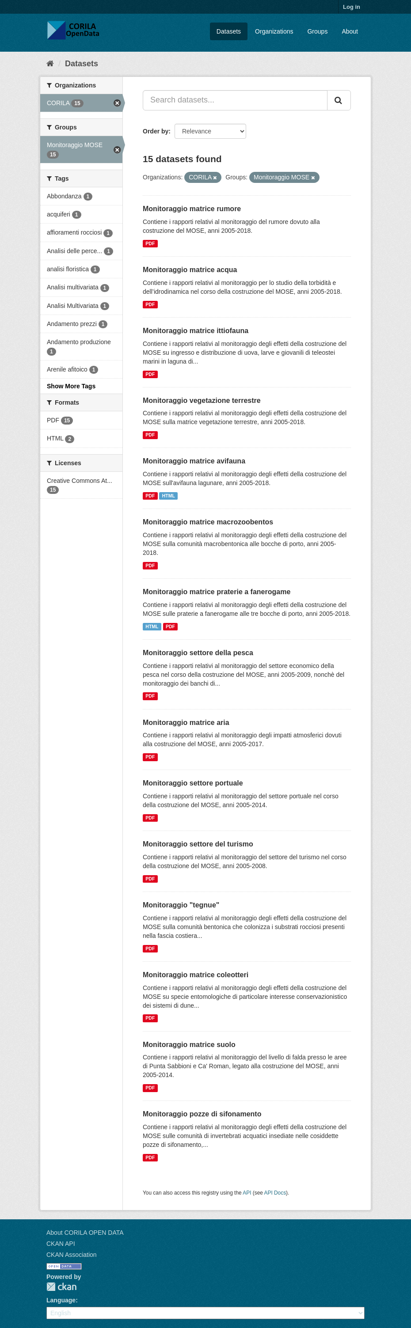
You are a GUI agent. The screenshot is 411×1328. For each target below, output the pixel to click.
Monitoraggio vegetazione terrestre (202, 400)
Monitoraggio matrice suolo (189, 1044)
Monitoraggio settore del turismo (198, 844)
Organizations (274, 31)
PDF (150, 243)
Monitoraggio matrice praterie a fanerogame (216, 592)
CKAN (61, 1286)
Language (61, 1300)
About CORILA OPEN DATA (85, 1232)
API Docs (275, 1193)
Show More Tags (71, 386)
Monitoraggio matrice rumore (192, 208)
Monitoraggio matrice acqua (190, 269)
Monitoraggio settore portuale (193, 783)
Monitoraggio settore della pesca (198, 652)
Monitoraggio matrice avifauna (194, 461)
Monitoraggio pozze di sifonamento (202, 1114)
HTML (168, 495)
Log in (351, 7)
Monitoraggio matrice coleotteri (195, 975)
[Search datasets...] (235, 100)
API (247, 1193)
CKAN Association (71, 1254)
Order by (155, 131)
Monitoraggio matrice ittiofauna (195, 330)
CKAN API (60, 1243)
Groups (317, 31)
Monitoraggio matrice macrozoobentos (208, 522)
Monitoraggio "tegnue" (181, 905)
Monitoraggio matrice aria (186, 722)
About (350, 31)
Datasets (229, 31)
